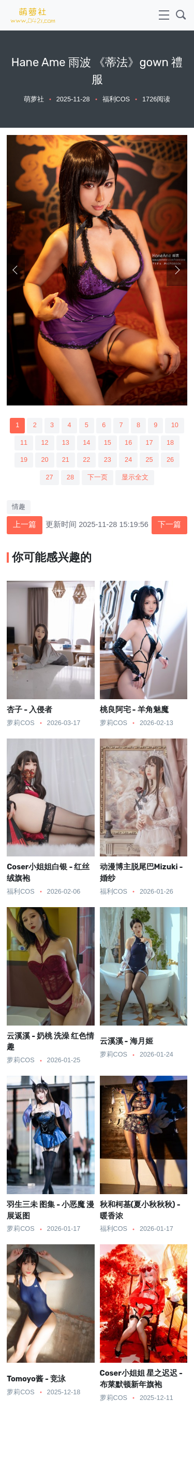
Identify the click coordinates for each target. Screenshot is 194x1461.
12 (44, 442)
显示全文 (135, 477)
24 (128, 459)
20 (44, 459)
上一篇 (24, 524)
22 (86, 459)
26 (170, 459)
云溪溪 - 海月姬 (126, 1041)
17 (149, 442)
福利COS (116, 99)
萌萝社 (34, 99)
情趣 (18, 506)
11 (23, 442)
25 (149, 459)
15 (107, 442)
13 (65, 442)
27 (49, 477)
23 (107, 459)
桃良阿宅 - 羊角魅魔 (134, 709)
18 (170, 442)
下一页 (97, 477)
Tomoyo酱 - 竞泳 (36, 1378)
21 (65, 459)
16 (128, 442)
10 (174, 425)
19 (23, 459)
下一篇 (169, 524)
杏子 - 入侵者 (29, 709)
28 (70, 477)
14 (86, 442)
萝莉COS (20, 723)
